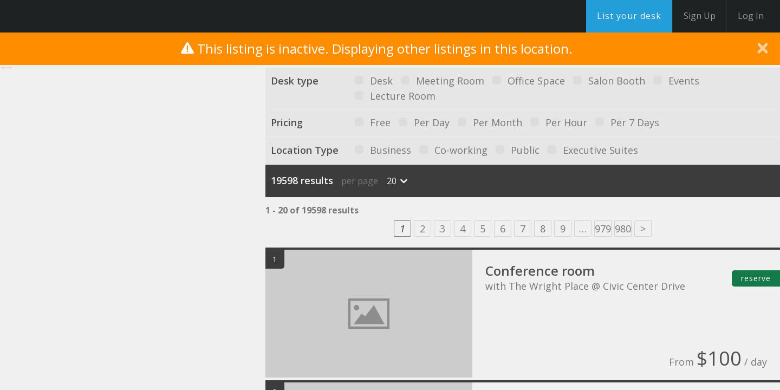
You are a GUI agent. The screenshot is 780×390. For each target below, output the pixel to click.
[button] (143, 192)
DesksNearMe (75, 16)
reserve (756, 278)
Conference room (540, 271)
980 (623, 228)
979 (603, 228)
